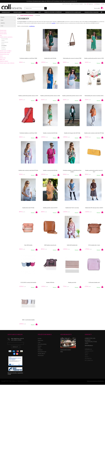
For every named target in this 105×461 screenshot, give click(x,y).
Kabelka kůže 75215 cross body (72, 207)
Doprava (39, 346)
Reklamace (40, 349)
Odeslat (15, 346)
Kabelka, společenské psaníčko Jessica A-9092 (94, 58)
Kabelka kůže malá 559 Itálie (28, 207)
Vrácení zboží (40, 355)
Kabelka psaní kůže (72, 282)
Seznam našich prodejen (65, 349)
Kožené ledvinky (4, 42)
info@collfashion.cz (89, 345)
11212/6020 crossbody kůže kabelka (28, 282)
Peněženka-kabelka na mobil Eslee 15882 (28, 133)
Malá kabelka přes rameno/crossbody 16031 (94, 95)
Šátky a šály (2, 59)
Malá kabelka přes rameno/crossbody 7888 (72, 58)
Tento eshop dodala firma (92, 381)
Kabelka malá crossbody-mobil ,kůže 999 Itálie (94, 133)
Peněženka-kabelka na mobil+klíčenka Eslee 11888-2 (72, 171)
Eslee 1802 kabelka (28, 245)
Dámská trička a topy (4, 54)
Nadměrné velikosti (4, 61)
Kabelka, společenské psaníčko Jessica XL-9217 (94, 171)
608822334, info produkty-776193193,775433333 (91, 340)
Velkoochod (40, 340)
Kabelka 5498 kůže (50, 282)
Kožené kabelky (4, 38)
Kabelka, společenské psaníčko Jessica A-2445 (72, 95)
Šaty (1, 35)
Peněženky (3, 49)
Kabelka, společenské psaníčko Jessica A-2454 (28, 95)
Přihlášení (98, 4)
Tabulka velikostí (41, 353)
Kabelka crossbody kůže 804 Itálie (50, 133)
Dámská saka (3, 57)
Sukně (1, 56)
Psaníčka (3, 47)
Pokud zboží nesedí (42, 351)
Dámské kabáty (3, 32)
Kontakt (81, 4)
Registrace (91, 4)
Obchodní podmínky (42, 344)
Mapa (61, 351)
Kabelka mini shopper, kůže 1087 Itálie (72, 133)
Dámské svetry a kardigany (5, 50)
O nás (85, 4)
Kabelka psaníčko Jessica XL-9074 (50, 207)
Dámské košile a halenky (5, 52)
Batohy (2, 43)
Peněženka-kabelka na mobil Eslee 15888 (28, 58)
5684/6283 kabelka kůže (72, 245)
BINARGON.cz (101, 381)
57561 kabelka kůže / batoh (94, 245)
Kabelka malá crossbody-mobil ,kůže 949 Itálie (28, 170)
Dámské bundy (3, 30)
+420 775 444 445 (75, 4)
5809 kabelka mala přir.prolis (50, 245)
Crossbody (3, 45)
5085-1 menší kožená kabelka (28, 319)
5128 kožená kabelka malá (94, 282)
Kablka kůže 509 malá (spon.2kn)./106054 (94, 207)
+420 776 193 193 (66, 4)
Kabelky (3, 40)
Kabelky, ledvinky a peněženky (6, 37)
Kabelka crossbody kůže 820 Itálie (50, 170)
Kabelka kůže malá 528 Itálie (50, 58)
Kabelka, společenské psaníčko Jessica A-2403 (50, 95)
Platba (39, 347)
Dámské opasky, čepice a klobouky (7, 63)
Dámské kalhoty (3, 33)
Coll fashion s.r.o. (11, 6)
